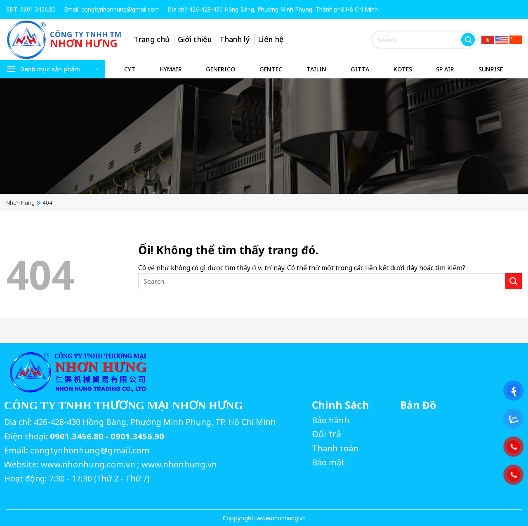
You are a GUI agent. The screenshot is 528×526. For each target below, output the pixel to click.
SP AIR (445, 69)
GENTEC (270, 69)
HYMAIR (171, 69)
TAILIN (316, 69)
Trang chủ (152, 39)
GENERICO (220, 69)
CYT (129, 69)
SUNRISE (490, 69)
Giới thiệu (195, 39)
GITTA (360, 69)
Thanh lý (235, 39)
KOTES (403, 69)
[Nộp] (468, 40)
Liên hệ (272, 39)
